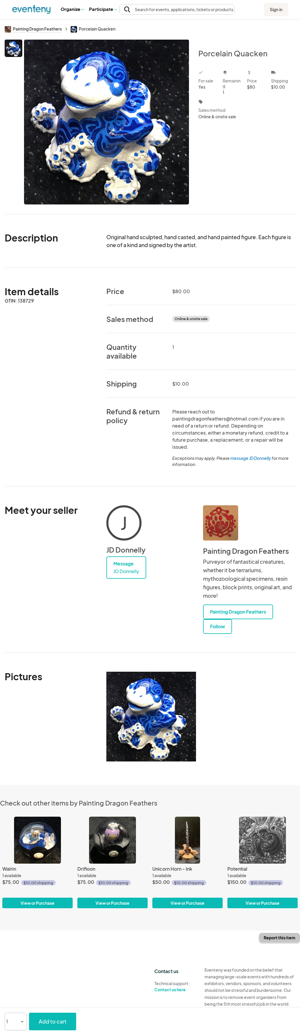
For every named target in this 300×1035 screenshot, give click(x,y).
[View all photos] (106, 122)
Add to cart (53, 1021)
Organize (72, 9)
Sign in (276, 9)
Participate (103, 9)
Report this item (279, 937)
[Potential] (262, 840)
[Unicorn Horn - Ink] (187, 840)
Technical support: (175, 986)
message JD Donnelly (250, 458)
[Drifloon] (112, 840)
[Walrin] (37, 840)
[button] (72, 9)
